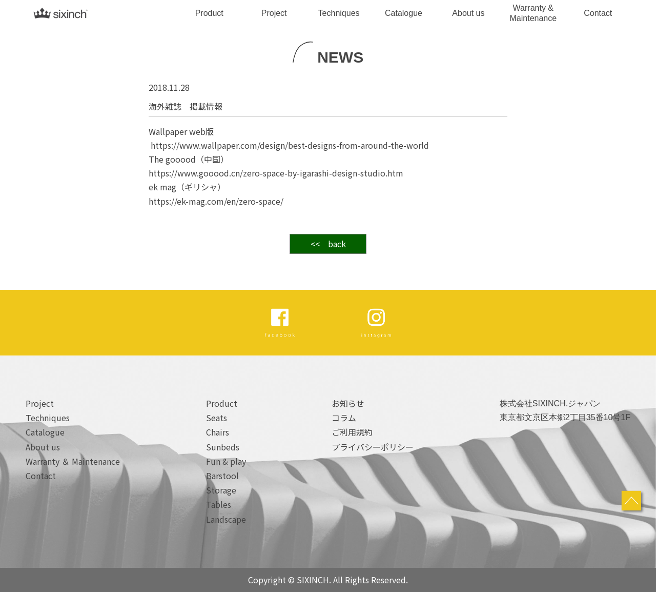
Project (274, 13)
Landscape (226, 519)
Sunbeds (222, 447)
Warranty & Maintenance (533, 13)
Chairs (217, 432)
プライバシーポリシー (373, 447)
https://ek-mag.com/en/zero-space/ (216, 201)
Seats (216, 417)
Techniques (339, 13)
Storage (221, 490)
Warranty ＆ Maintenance (73, 461)
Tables (218, 504)
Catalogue (403, 13)
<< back (328, 244)
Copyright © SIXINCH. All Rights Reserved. (328, 580)
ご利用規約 (352, 432)
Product (209, 13)
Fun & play (226, 461)
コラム (344, 417)
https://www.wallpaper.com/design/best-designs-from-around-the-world (290, 145)
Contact (598, 13)
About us (468, 13)
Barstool (222, 475)
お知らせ (348, 403)
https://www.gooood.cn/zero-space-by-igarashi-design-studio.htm (276, 173)
